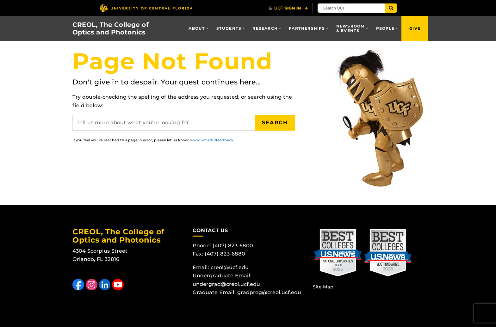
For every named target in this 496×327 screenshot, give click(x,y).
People (385, 28)
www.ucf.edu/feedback (211, 140)
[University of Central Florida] (146, 8)
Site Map (323, 287)
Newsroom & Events (350, 28)
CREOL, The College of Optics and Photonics (110, 28)
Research (265, 28)
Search (275, 123)
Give (414, 28)
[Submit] (391, 8)
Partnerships (307, 28)
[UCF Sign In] (288, 8)
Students (229, 28)
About (197, 28)
